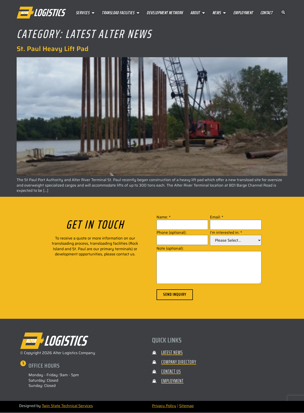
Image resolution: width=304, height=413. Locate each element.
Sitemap (186, 407)
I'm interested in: (226, 233)
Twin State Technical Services (67, 407)
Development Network (165, 12)
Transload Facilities (120, 12)
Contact (266, 12)
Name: (164, 217)
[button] (283, 13)
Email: (216, 217)
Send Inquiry (175, 295)
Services (85, 12)
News (219, 12)
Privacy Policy (164, 407)
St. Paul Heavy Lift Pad (52, 48)
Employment (243, 12)
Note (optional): (170, 248)
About (197, 12)
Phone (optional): (171, 233)
